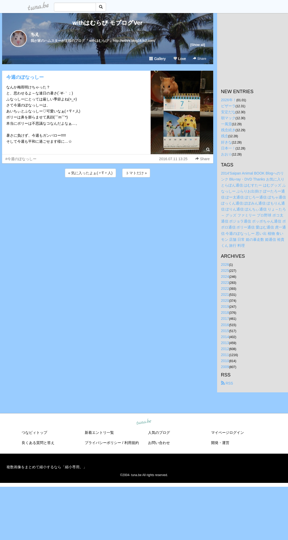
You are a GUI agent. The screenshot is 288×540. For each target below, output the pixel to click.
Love (179, 59)
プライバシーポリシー (103, 443)
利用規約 (131, 443)
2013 (225, 343)
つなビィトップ (34, 432)
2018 (225, 312)
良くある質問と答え (38, 443)
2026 (225, 264)
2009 (225, 367)
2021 (225, 294)
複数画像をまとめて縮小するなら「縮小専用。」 (47, 467)
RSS (227, 383)
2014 (225, 337)
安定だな (228, 112)
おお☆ (226, 154)
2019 (225, 306)
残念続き (228, 130)
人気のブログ (159, 432)
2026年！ (228, 100)
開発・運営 (220, 443)
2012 (225, 349)
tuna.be (144, 422)
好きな (226, 142)
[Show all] (197, 45)
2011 (225, 355)
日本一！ (228, 148)
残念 (224, 136)
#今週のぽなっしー (21, 159)
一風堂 (226, 124)
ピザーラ (228, 106)
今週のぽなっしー (25, 77)
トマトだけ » (136, 173)
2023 (225, 282)
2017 (225, 318)
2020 (225, 300)
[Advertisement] (107, 192)
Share (199, 59)
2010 (225, 361)
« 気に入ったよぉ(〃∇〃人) (90, 173)
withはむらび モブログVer (107, 23)
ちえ (35, 34)
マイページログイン (227, 432)
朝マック (228, 118)
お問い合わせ (159, 443)
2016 (225, 325)
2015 (225, 331)
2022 (225, 288)
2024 (225, 276)
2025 (225, 270)
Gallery (157, 59)
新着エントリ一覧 (99, 432)
